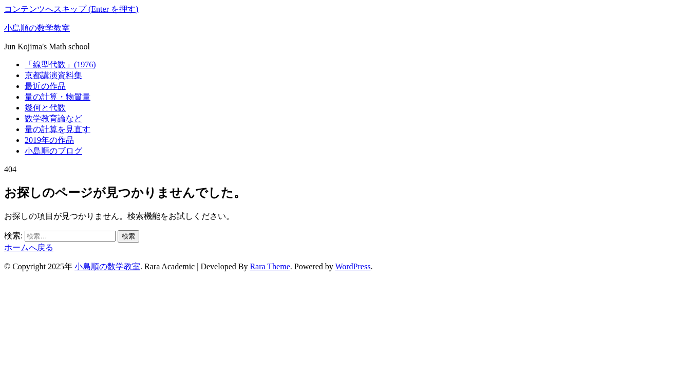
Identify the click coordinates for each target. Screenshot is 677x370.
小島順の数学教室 (37, 28)
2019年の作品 (49, 140)
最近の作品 (45, 86)
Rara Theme (270, 266)
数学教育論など (53, 118)
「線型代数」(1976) (60, 64)
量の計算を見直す (57, 129)
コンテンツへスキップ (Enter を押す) (71, 9)
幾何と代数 (45, 107)
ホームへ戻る (28, 247)
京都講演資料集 (53, 75)
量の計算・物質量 (57, 96)
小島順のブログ (53, 150)
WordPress (352, 266)
